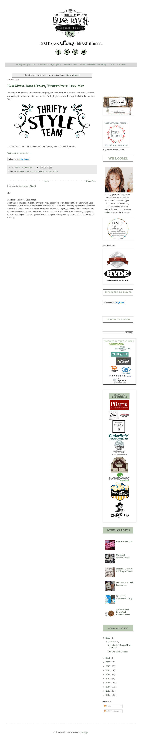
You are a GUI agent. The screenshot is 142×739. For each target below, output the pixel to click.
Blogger (85, 732)
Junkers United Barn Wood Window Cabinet (123, 612)
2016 (108, 678)
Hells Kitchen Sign (124, 541)
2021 (108, 658)
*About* (108, 212)
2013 (108, 691)
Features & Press (70, 64)
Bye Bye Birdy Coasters (118, 652)
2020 (108, 662)
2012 (108, 695)
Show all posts (73, 75)
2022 (108, 638)
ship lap (42, 171)
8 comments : (27, 167)
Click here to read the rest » (19, 153)
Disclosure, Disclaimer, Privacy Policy (93, 64)
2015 (108, 683)
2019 (108, 666)
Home (46, 181)
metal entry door (31, 171)
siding (55, 171)
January (111, 641)
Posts (107, 706)
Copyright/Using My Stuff (25, 64)
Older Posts (91, 181)
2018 (108, 670)
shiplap (49, 171)
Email (112, 64)
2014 (108, 687)
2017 (108, 674)
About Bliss (121, 64)
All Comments (111, 711)
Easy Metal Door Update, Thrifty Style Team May (45, 86)
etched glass (19, 171)
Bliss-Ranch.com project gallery (49, 64)
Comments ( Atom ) (27, 186)
